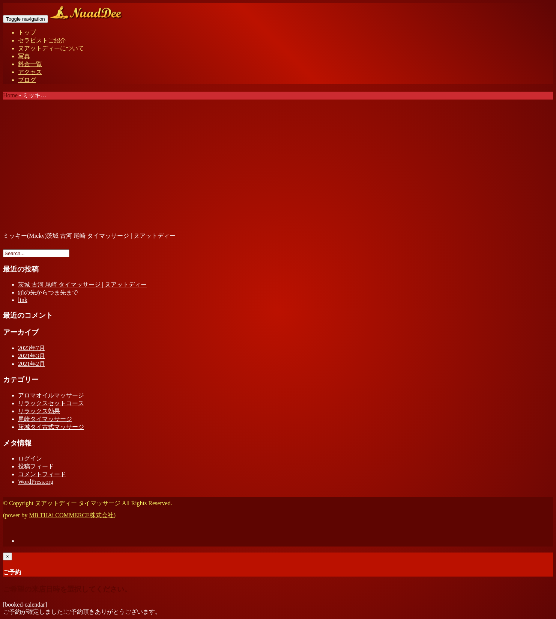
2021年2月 (31, 364)
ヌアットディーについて (51, 48)
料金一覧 (30, 64)
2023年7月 (31, 348)
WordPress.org (35, 482)
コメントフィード (42, 474)
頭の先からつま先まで (48, 292)
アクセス (30, 72)
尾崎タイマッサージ (45, 419)
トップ (27, 32)
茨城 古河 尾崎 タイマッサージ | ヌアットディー (82, 284)
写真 (24, 56)
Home (10, 95)
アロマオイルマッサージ (51, 395)
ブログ (27, 80)
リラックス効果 (39, 411)
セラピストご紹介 (42, 40)
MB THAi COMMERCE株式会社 (71, 515)
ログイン (30, 458)
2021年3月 (31, 356)
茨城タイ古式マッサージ (51, 427)
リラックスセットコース (51, 403)
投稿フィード (36, 466)
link (22, 300)
